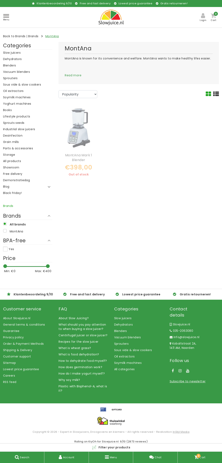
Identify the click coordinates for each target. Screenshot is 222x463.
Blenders (120, 331)
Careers (9, 376)
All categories (124, 369)
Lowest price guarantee (21, 369)
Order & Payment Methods (23, 344)
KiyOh (92, 441)
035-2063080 (181, 331)
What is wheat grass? (75, 348)
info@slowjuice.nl (185, 337)
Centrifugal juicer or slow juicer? (83, 335)
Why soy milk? (69, 380)
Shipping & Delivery (17, 350)
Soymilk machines (128, 363)
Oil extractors (124, 356)
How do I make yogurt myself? (82, 373)
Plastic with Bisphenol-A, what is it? (83, 388)
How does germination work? (80, 367)
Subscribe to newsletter (188, 381)
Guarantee (11, 331)
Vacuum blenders (127, 337)
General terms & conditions (24, 325)
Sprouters (121, 344)
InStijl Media (181, 432)
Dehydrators (123, 325)
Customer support (17, 356)
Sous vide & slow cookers (133, 350)
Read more (73, 75)
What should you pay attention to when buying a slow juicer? (82, 327)
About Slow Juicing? (74, 318)
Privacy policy (13, 337)
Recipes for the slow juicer (78, 342)
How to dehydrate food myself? (83, 361)
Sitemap (9, 363)
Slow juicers (123, 318)
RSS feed (9, 382)
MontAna (52, 36)
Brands (33, 36)
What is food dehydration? (79, 354)
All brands (18, 224)
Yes (11, 249)
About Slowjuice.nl (17, 318)
